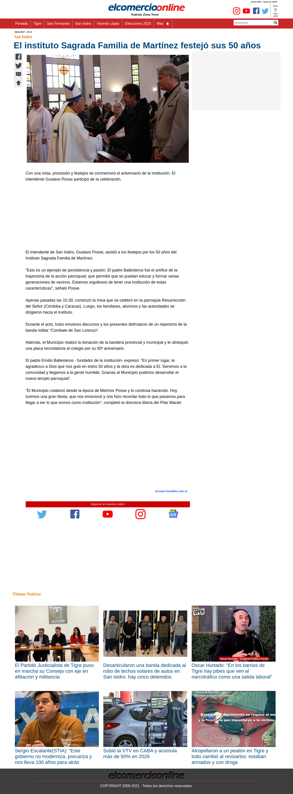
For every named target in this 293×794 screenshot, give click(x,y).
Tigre (37, 23)
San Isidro (83, 23)
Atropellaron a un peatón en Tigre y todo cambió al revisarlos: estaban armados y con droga (230, 756)
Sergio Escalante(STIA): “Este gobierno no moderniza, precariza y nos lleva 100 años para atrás (53, 756)
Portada (21, 23)
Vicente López (108, 23)
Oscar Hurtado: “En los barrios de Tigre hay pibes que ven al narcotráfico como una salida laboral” (232, 671)
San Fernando (58, 23)
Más (163, 24)
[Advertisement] (105, 216)
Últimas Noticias (27, 594)
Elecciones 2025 (138, 23)
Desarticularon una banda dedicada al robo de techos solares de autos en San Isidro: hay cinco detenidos (144, 671)
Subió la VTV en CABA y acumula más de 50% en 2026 (140, 753)
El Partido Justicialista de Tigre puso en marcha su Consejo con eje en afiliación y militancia (54, 671)
